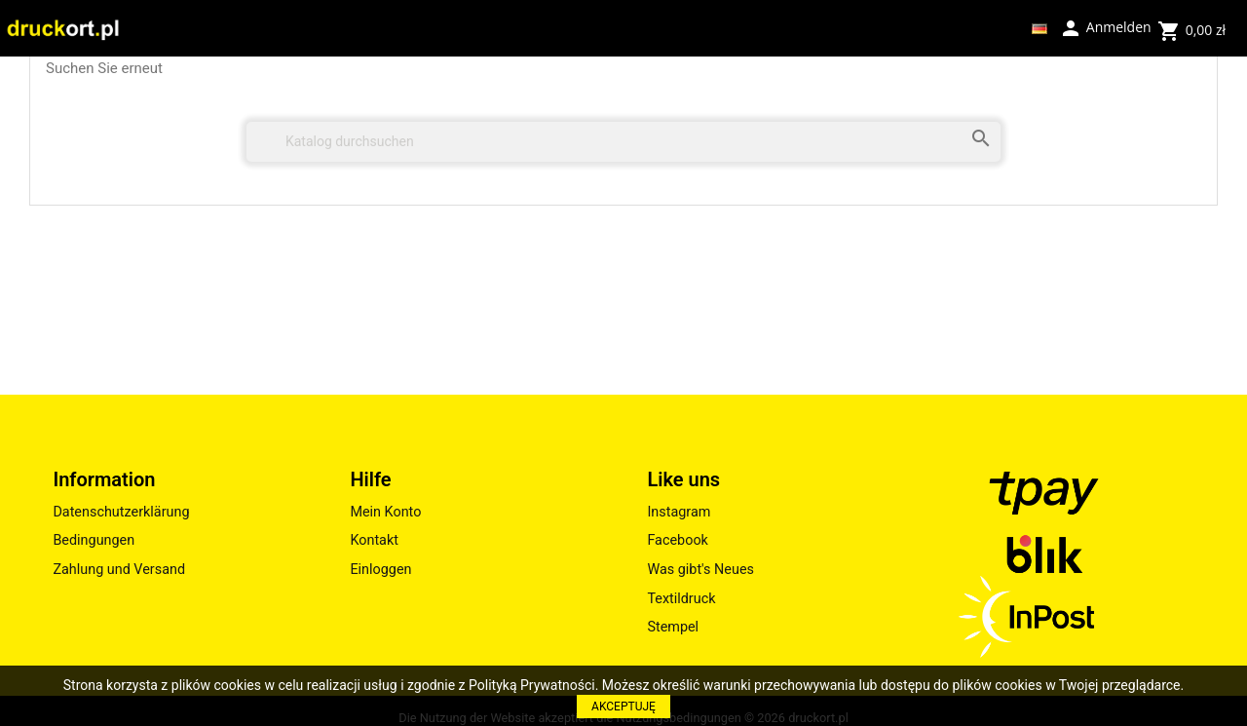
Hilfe (370, 479)
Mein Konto (385, 512)
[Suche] (623, 142)
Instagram (678, 512)
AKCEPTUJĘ (623, 706)
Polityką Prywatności (532, 685)
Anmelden (1105, 26)
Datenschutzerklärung (121, 512)
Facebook (677, 540)
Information (104, 479)
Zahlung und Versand (119, 569)
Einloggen (380, 569)
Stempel (673, 627)
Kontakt (374, 540)
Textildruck (681, 599)
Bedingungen (93, 540)
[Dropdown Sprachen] (1039, 28)
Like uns (683, 479)
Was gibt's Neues (700, 569)
